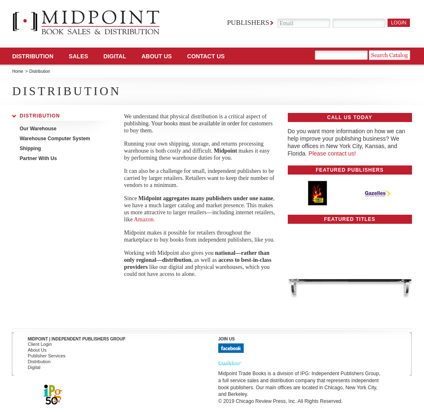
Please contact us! (332, 153)
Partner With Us (38, 158)
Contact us (206, 56)
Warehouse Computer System (55, 138)
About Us (157, 56)
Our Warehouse (38, 129)
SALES (78, 56)
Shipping (30, 148)
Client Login (40, 344)
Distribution (33, 56)
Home (18, 71)
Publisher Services (46, 355)
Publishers (248, 22)
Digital (34, 367)
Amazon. (144, 219)
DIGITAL (115, 56)
